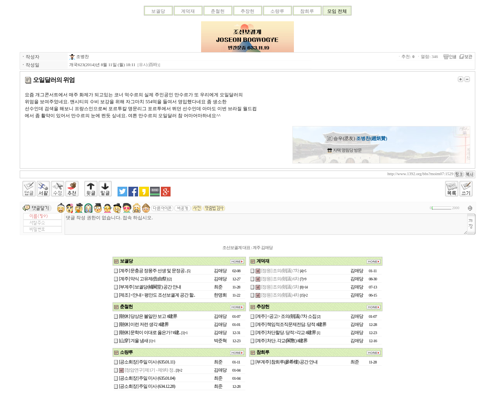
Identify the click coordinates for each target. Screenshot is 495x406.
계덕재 (188, 11)
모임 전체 (337, 11)
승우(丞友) (357, 138)
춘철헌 (218, 11)
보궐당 (158, 11)
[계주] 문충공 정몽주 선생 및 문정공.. (152, 270)
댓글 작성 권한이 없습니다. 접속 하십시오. (266, 224)
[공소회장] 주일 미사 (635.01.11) (147, 362)
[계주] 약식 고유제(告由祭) (143, 278)
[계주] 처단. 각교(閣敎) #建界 (282, 340)
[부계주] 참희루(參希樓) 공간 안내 (287, 362)
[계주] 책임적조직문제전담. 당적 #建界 (291, 324)
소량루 (277, 11)
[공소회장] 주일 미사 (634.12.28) (147, 386)
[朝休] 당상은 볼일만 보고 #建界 (148, 316)
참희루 (307, 11)
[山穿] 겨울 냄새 (133, 340)
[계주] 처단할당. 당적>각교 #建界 (286, 332)
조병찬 (79, 56)
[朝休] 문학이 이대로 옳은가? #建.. (150, 332)
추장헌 (247, 11)
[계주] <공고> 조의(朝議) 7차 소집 (286, 316)
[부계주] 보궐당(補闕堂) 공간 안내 (150, 287)
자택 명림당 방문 (346, 150)
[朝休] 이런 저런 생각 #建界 (144, 324)
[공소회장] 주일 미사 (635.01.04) (147, 378)
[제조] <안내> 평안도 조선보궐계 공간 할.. (157, 295)
